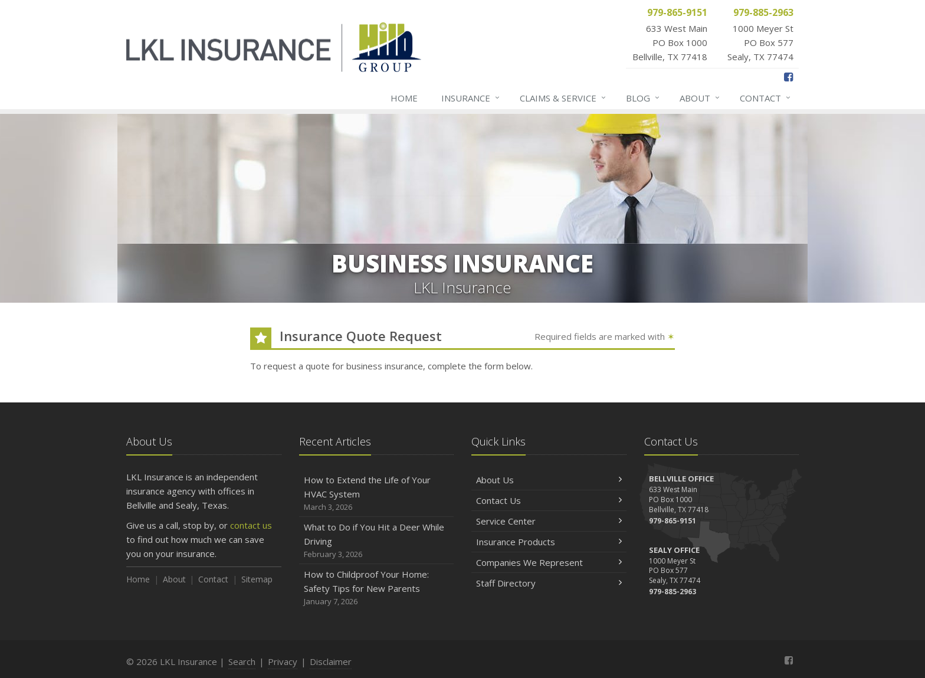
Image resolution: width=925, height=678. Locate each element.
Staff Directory (549, 583)
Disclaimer (331, 661)
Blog (643, 97)
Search (241, 661)
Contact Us (549, 500)
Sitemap (257, 579)
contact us (251, 525)
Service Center (549, 521)
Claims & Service (563, 97)
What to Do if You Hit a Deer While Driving (377, 541)
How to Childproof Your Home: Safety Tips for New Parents (377, 588)
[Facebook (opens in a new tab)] (788, 77)
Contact (766, 97)
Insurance (471, 97)
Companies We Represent (549, 562)
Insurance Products (549, 542)
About (700, 97)
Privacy (282, 661)
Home (404, 98)
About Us (549, 480)
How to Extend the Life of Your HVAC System (377, 493)
